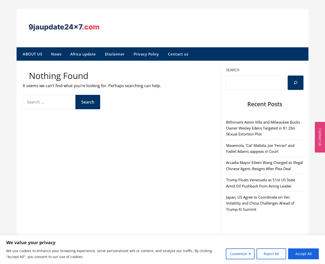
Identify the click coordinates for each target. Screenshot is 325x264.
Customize (238, 253)
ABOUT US (32, 54)
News (56, 54)
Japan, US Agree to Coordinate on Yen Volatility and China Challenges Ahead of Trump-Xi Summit (260, 203)
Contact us (178, 54)
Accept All (303, 253)
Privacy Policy (146, 54)
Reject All (271, 253)
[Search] (295, 83)
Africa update (83, 54)
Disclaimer (115, 54)
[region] (162, 249)
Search (232, 69)
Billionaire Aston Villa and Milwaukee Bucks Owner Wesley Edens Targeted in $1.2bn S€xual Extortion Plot (263, 128)
